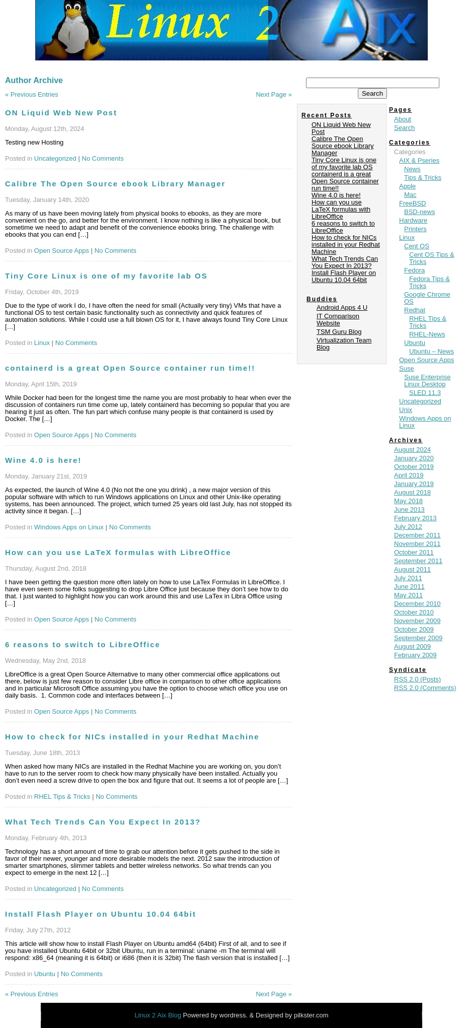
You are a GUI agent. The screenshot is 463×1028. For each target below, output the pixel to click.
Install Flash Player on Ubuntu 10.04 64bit (100, 914)
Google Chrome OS (427, 298)
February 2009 (415, 655)
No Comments (103, 158)
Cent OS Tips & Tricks (431, 258)
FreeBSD (412, 203)
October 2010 (414, 612)
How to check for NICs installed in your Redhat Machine (132, 736)
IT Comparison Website (338, 319)
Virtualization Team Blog (344, 343)
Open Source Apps (61, 250)
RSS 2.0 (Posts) (417, 679)
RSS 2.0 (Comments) (425, 688)
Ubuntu (44, 974)
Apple (407, 186)
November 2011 (417, 543)
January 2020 (414, 458)
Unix (405, 410)
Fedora (414, 270)
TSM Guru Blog (339, 331)
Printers (415, 229)
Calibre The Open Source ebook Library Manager (115, 183)
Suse (406, 368)
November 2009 (417, 621)
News (412, 169)
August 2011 (412, 569)
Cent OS (416, 246)
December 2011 (417, 535)
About (402, 119)
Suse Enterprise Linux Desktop (427, 380)
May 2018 (408, 501)
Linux (42, 343)
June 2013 (409, 509)
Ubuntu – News (431, 351)
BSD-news (419, 212)
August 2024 (412, 449)
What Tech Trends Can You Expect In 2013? (103, 821)
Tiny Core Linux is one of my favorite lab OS (106, 275)
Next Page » (274, 94)
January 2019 (414, 484)
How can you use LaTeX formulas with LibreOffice (118, 552)
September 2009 (418, 638)
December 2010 (417, 603)
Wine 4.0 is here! (43, 460)
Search (404, 127)
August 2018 (412, 492)
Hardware (413, 220)
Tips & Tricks (422, 177)
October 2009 (414, 629)
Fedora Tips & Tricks (429, 282)
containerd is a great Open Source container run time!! (130, 368)
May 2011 (408, 595)
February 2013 (415, 518)
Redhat (414, 310)
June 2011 (409, 586)
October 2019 (414, 466)
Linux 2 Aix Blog (158, 1015)
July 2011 (408, 578)
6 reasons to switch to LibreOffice (83, 644)
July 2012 (408, 526)
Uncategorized (55, 158)
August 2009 (412, 646)
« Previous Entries (31, 94)
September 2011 (418, 561)
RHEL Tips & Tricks (62, 796)
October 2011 (414, 552)
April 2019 (409, 475)
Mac (410, 194)
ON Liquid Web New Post (61, 112)
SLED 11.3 (425, 392)
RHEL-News (427, 334)
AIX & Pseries (419, 160)
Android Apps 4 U (342, 307)
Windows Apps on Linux (69, 527)
